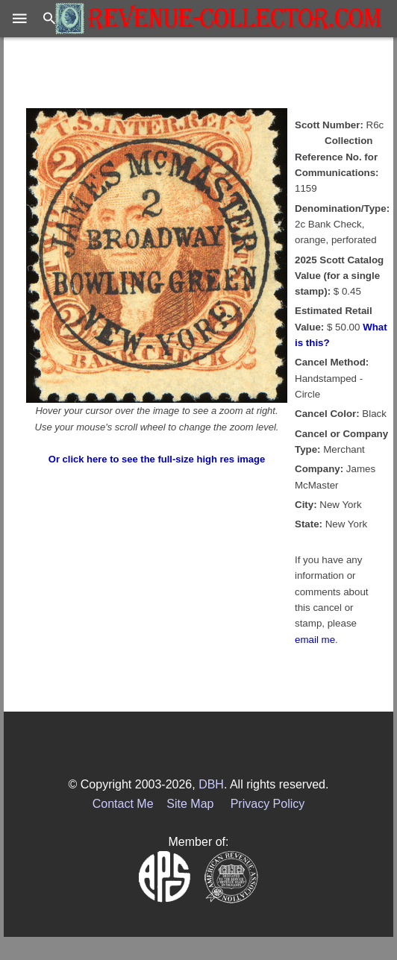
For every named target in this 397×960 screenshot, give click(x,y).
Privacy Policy (268, 803)
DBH (211, 784)
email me (315, 639)
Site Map (189, 803)
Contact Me (123, 803)
